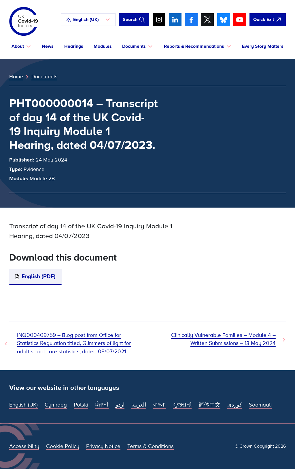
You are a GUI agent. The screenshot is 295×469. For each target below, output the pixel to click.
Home (16, 76)
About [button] (18, 46)
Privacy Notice (103, 446)
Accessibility (24, 446)
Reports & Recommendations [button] (194, 46)
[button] (88, 19)
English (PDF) (39, 276)
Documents (44, 76)
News (48, 46)
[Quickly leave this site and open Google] (267, 19)
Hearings (73, 46)
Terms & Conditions (150, 446)
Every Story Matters (262, 46)
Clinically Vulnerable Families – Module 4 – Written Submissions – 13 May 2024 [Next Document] (223, 339)
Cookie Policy (62, 446)
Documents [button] (134, 46)
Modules (103, 46)
